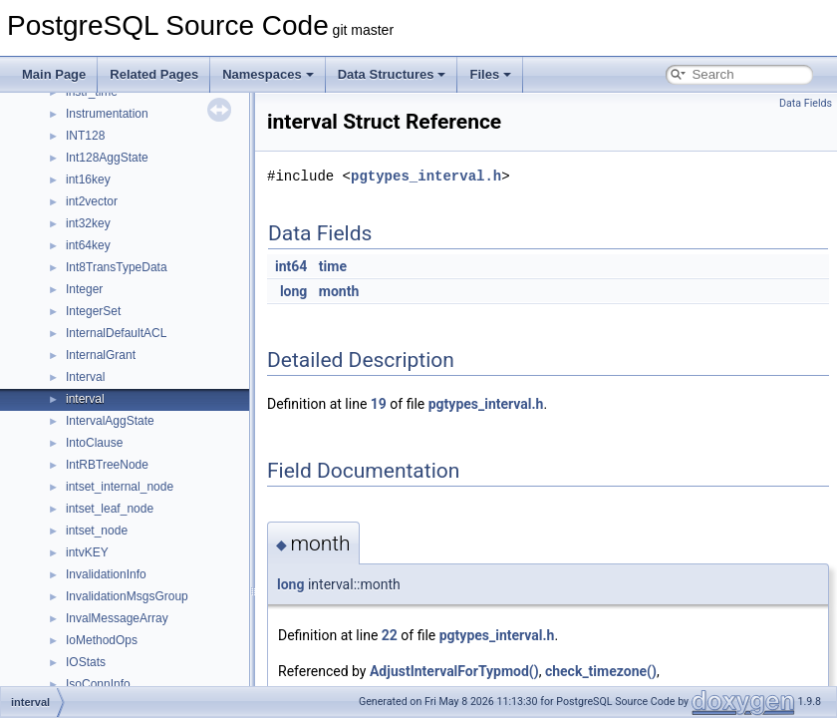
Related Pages (154, 74)
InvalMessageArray (117, 618)
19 (379, 404)
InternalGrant (101, 355)
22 (390, 635)
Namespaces (268, 74)
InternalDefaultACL (116, 333)
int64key (88, 245)
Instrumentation (107, 114)
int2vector (92, 201)
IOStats (86, 662)
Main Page (54, 74)
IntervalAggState (110, 421)
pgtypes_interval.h (426, 176)
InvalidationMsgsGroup (127, 596)
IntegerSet (93, 311)
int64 (291, 266)
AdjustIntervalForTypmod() (454, 671)
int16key (88, 179)
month (339, 291)
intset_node (97, 531)
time (333, 266)
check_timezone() (601, 671)
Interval (85, 377)
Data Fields (805, 103)
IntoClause (94, 443)
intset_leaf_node (109, 509)
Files (490, 74)
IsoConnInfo (98, 684)
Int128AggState (107, 158)
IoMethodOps (102, 640)
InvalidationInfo (106, 574)
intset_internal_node (119, 487)
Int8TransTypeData (116, 267)
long (293, 291)
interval (85, 399)
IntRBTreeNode (107, 465)
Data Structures (392, 74)
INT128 (85, 136)
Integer (84, 289)
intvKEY (87, 552)
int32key (88, 223)
